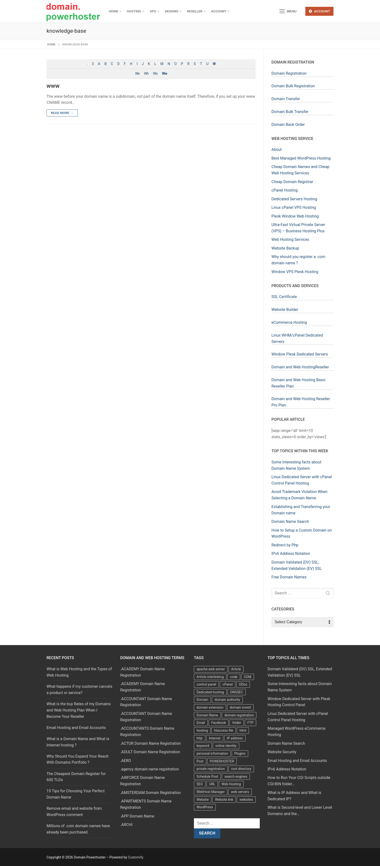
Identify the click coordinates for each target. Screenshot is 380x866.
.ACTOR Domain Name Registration (150, 743)
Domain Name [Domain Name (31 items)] (207, 715)
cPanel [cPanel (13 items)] (227, 684)
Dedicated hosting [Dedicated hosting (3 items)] (210, 692)
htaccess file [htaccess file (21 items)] (223, 730)
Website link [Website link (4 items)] (224, 799)
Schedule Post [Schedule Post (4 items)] (207, 776)
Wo (155, 74)
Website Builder (284, 309)
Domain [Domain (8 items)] (202, 700)
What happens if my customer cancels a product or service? (79, 689)
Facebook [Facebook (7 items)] (218, 723)
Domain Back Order (288, 124)
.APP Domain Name (137, 816)
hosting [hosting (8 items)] (202, 730)
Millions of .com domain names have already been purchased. (78, 829)
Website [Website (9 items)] (203, 799)
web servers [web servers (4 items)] (240, 792)
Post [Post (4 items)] (200, 761)
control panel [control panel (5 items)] (206, 684)
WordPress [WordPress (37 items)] (205, 807)
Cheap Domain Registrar (292, 181)
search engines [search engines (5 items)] (235, 776)
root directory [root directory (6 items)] (241, 769)
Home (51, 44)
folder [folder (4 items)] (236, 723)
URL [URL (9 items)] (212, 784)
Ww (164, 74)
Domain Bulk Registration (293, 86)
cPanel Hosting (284, 190)
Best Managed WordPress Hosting (301, 158)
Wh (146, 74)
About (276, 149)
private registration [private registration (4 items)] (211, 769)
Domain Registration (289, 73)
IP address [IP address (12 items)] (235, 738)
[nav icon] (287, 11)
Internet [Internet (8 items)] (215, 738)
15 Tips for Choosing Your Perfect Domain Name (76, 794)
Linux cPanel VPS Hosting (293, 207)
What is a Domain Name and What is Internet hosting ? (78, 742)
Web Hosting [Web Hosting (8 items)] (231, 784)
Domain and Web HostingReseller (300, 367)
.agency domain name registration (149, 769)
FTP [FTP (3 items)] (250, 723)
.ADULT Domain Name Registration (150, 752)
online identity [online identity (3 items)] (226, 746)
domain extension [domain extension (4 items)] (210, 707)
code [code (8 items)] (234, 677)
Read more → (62, 113)
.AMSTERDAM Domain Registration (150, 792)
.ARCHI (126, 824)
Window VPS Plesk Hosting (294, 271)
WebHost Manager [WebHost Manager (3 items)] (211, 792)
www (53, 85)
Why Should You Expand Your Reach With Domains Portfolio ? (78, 759)
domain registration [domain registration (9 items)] (239, 715)
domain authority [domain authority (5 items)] (227, 700)
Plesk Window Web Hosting (295, 216)
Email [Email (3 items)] (201, 723)
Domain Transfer (285, 99)
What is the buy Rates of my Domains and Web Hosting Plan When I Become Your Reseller (79, 710)
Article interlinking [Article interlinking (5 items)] (210, 677)
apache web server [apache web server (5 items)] (211, 669)
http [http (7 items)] (200, 738)
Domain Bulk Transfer (290, 111)
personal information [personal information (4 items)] (212, 753)
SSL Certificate (284, 296)
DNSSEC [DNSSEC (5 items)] (236, 692)
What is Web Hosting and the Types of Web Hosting (79, 672)
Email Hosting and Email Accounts (76, 727)
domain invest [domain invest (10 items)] (240, 707)
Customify (135, 857)
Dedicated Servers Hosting (294, 199)
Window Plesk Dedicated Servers (299, 354)
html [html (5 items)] (242, 730)
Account (319, 11)
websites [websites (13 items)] (246, 799)
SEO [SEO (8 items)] (200, 784)
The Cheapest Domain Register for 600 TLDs (76, 776)
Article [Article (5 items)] (236, 669)
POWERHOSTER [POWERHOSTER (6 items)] (222, 761)
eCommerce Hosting (289, 322)
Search (207, 833)
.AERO (125, 760)
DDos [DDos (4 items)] (243, 684)
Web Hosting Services (290, 239)
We (137, 74)
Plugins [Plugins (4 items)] (239, 753)
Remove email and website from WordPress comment (74, 811)
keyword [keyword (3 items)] (203, 746)
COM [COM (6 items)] (247, 677)
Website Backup (285, 248)
